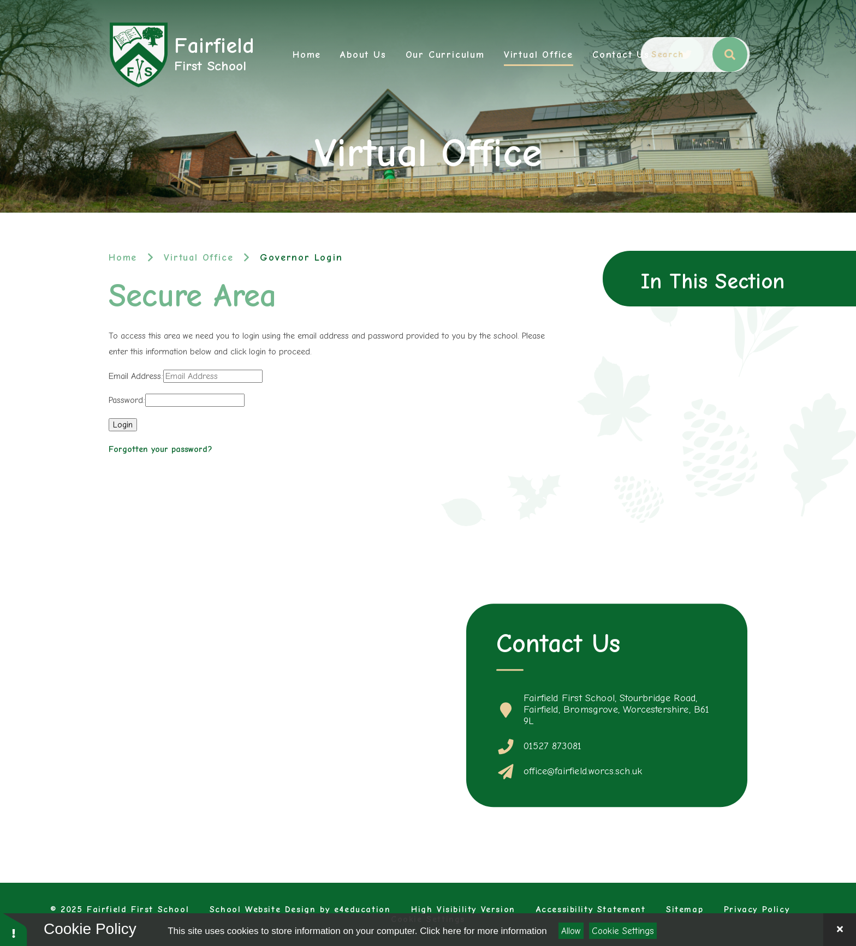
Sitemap (684, 909)
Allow (570, 931)
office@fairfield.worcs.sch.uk (583, 771)
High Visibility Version (463, 909)
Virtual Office (198, 257)
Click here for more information (483, 931)
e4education (362, 909)
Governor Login (301, 257)
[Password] (195, 400)
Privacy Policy (756, 909)
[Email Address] (213, 376)
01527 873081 (552, 746)
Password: (127, 400)
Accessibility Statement (591, 909)
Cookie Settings (623, 931)
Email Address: (136, 376)
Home (123, 257)
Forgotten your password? (160, 449)
